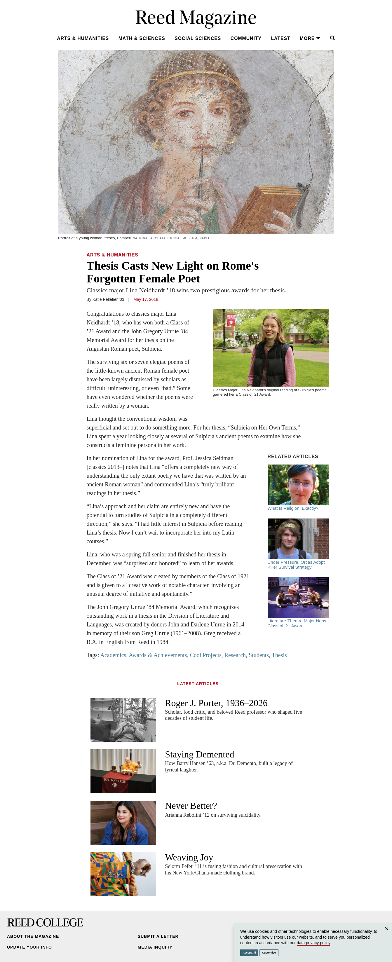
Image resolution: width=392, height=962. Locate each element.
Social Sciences (198, 38)
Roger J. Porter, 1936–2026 (216, 703)
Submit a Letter (158, 936)
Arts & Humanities (83, 38)
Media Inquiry (155, 947)
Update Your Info (29, 947)
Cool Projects (205, 655)
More (310, 38)
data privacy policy (313, 942)
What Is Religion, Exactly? (298, 488)
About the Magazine (33, 936)
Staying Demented (199, 754)
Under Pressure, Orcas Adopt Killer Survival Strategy (298, 544)
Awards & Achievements (158, 655)
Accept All (249, 952)
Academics (113, 655)
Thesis (279, 655)
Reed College (45, 922)
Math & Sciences (142, 38)
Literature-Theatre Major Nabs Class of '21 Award (298, 602)
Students (259, 655)
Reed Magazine (196, 19)
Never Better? (191, 805)
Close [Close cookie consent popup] (387, 934)
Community (246, 38)
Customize (269, 952)
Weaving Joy (189, 857)
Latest (280, 38)
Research (235, 655)
